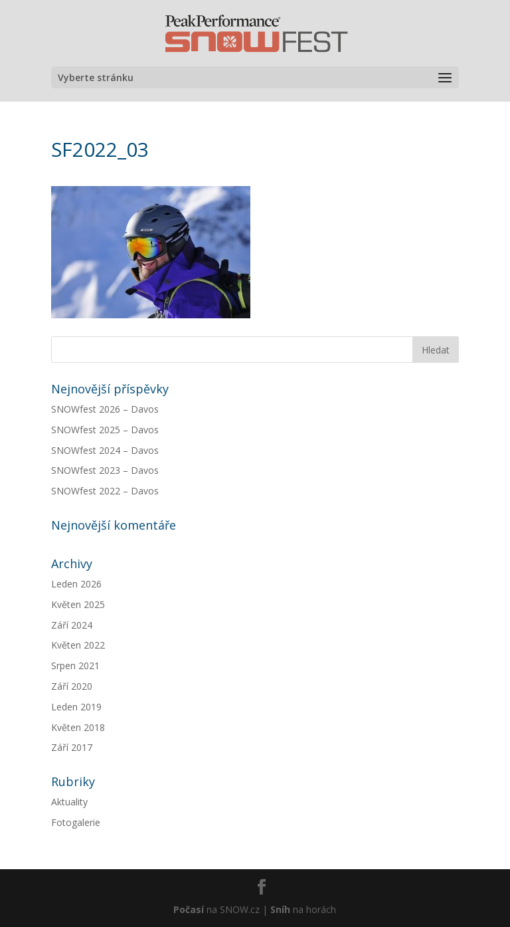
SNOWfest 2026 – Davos (105, 409)
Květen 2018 (78, 727)
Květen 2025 (78, 604)
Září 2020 (71, 686)
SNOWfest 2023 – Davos (105, 470)
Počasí (188, 909)
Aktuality (69, 801)
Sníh (280, 909)
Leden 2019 (76, 706)
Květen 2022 (78, 645)
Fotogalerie (75, 822)
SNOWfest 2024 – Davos (105, 450)
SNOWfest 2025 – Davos (105, 429)
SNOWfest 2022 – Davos (105, 490)
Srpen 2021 (75, 665)
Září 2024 (71, 625)
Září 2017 (71, 747)
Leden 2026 (76, 583)
